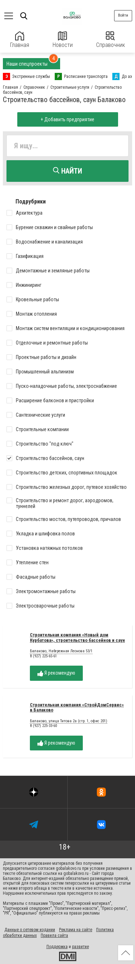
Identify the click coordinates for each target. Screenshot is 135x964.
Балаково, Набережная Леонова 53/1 (61, 651)
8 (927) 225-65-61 (43, 656)
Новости (63, 39)
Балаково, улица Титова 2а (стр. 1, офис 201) (68, 721)
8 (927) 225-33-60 (43, 725)
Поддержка (57, 946)
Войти (123, 15)
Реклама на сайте (75, 929)
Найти (67, 171)
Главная (19, 39)
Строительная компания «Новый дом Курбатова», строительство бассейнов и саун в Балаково (77, 640)
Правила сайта (54, 935)
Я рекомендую (56, 673)
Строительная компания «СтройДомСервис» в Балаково (77, 707)
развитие (80, 946)
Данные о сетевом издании (29, 929)
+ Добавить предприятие (67, 119)
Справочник (110, 39)
